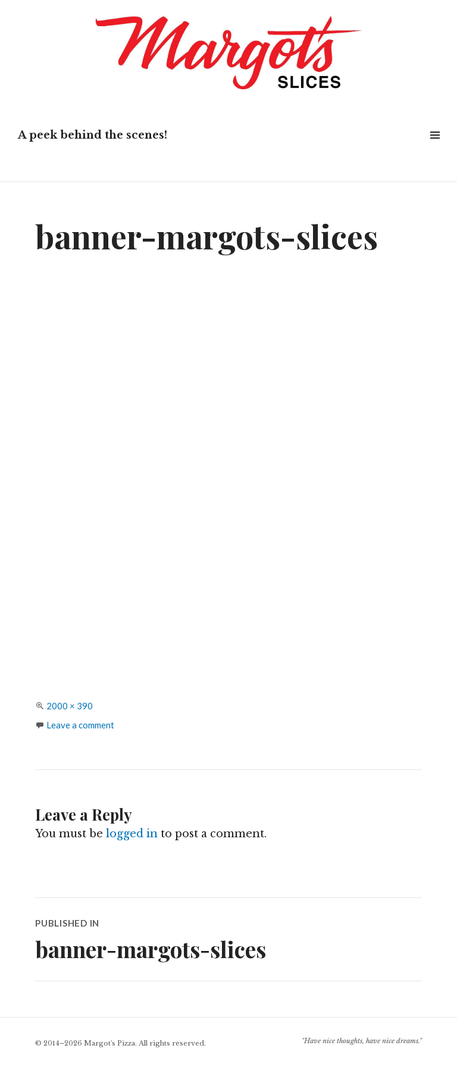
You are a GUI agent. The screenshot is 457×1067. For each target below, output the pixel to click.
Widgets (435, 148)
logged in (132, 833)
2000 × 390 (69, 705)
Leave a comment (80, 724)
